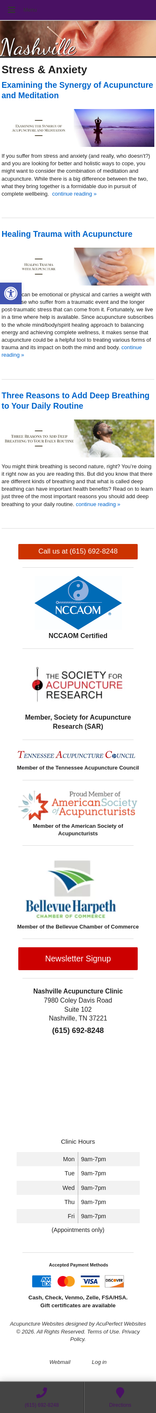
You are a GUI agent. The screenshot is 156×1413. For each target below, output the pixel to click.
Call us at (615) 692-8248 (78, 551)
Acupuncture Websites (37, 1324)
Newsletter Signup (78, 958)
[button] (11, 293)
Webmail (60, 1362)
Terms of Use (103, 1332)
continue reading (74, 194)
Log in (99, 1362)
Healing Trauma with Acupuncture (67, 233)
